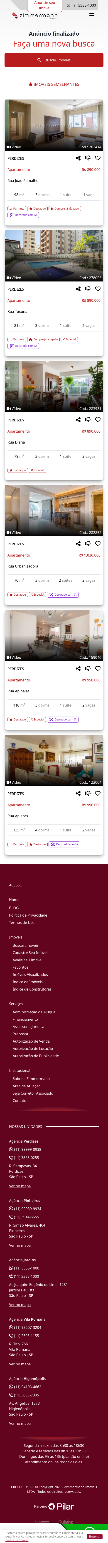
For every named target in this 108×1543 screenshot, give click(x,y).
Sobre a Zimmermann (31, 1078)
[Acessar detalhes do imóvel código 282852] (54, 592)
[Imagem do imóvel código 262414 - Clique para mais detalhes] (54, 125)
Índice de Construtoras (32, 989)
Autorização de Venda (31, 1041)
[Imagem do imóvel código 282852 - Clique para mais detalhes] (54, 510)
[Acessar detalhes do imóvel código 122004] (54, 841)
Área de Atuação (27, 1085)
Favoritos (20, 967)
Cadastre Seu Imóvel (30, 952)
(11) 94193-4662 (25, 1386)
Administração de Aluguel (34, 1012)
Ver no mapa (20, 1185)
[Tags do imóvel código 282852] (54, 532)
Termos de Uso (21, 922)
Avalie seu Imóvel (27, 959)
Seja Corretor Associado (33, 1093)
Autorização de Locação (33, 1048)
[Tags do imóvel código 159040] (54, 657)
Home (14, 899)
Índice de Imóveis (28, 981)
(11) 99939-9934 (25, 1208)
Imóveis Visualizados (30, 974)
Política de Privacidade (28, 915)
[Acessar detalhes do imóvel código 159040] (54, 717)
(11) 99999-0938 (25, 1149)
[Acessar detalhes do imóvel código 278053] (54, 340)
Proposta (20, 1033)
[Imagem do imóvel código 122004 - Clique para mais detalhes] (54, 760)
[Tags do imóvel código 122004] (54, 782)
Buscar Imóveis (54, 60)
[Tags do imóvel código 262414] (54, 147)
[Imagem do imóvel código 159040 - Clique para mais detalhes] (54, 635)
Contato (19, 1100)
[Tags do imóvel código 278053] (54, 278)
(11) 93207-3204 (25, 1327)
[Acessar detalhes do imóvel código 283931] (54, 467)
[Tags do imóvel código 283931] (54, 408)
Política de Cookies (16, 1540)
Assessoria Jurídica (28, 1026)
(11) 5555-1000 (24, 1268)
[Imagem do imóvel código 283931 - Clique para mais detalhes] (54, 386)
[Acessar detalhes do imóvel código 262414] (54, 209)
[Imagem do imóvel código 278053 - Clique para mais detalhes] (54, 255)
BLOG (14, 907)
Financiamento (25, 1019)
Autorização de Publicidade (36, 1055)
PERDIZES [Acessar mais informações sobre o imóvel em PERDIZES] (15, 158)
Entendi (94, 1536)
